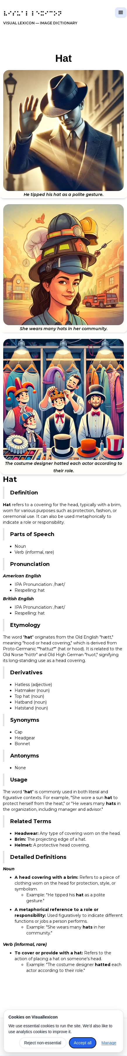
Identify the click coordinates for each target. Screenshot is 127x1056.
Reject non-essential (42, 1042)
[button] (121, 12)
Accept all (83, 1042)
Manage (108, 1042)
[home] (38, 18)
